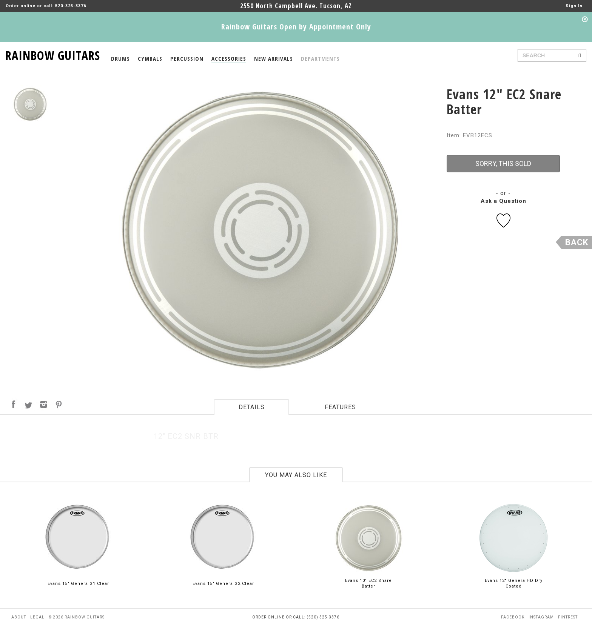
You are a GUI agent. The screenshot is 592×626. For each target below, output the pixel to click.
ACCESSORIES (228, 58)
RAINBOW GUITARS (52, 54)
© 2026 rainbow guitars (77, 617)
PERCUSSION (187, 58)
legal (37, 617)
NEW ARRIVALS (273, 58)
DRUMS (120, 58)
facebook (512, 617)
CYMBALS (150, 58)
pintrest (568, 617)
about (18, 617)
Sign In (574, 5)
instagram (541, 617)
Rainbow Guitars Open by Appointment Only (296, 26)
